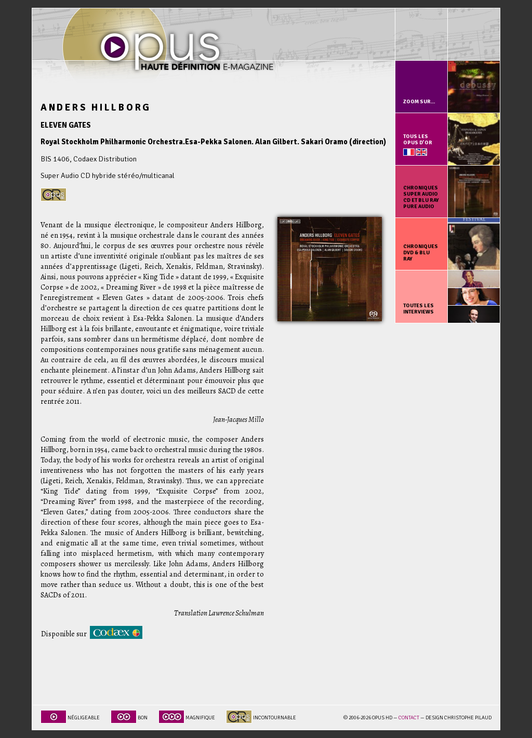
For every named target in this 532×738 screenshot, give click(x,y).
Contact (408, 718)
